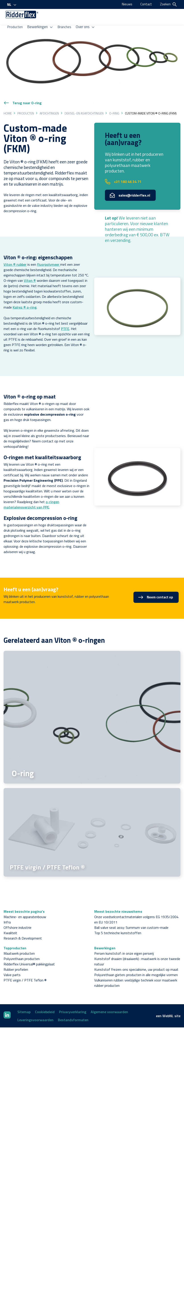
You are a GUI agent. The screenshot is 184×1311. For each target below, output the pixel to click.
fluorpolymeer (48, 252)
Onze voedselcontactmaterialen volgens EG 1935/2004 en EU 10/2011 (136, 908)
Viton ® (30, 269)
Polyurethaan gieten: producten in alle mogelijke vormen (136, 963)
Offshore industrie (17, 916)
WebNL (168, 1004)
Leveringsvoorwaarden (35, 1008)
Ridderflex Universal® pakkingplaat (29, 952)
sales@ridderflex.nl (130, 183)
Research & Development (23, 926)
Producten (17, 25)
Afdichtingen (49, 101)
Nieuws (126, 4)
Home (8, 101)
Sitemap (24, 1000)
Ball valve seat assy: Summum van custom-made (131, 916)
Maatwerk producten (19, 942)
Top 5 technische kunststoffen (117, 921)
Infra (7, 910)
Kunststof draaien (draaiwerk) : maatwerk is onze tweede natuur (137, 950)
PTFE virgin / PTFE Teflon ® (25, 968)
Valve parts (12, 963)
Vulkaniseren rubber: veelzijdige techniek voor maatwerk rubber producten (135, 971)
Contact (146, 4)
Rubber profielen (16, 958)
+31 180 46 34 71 (123, 170)
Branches (65, 25)
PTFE (65, 317)
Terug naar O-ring (23, 91)
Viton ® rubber (15, 252)
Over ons (85, 25)
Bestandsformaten (73, 1008)
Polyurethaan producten (22, 947)
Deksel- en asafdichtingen (84, 101)
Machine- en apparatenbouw (25, 905)
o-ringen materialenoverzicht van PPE (31, 492)
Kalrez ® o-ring (25, 295)
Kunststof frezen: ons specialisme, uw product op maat (136, 958)
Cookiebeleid (45, 1000)
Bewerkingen (41, 25)
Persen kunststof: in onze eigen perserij (124, 942)
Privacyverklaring (72, 1000)
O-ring (114, 101)
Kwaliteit (10, 921)
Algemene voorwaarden (109, 1000)
